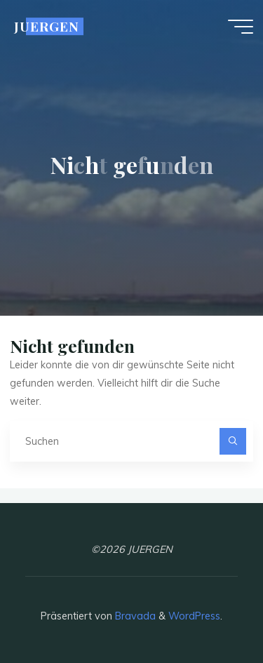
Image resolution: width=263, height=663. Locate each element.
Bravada (134, 616)
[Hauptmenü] (240, 27)
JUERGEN (46, 26)
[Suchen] (232, 441)
